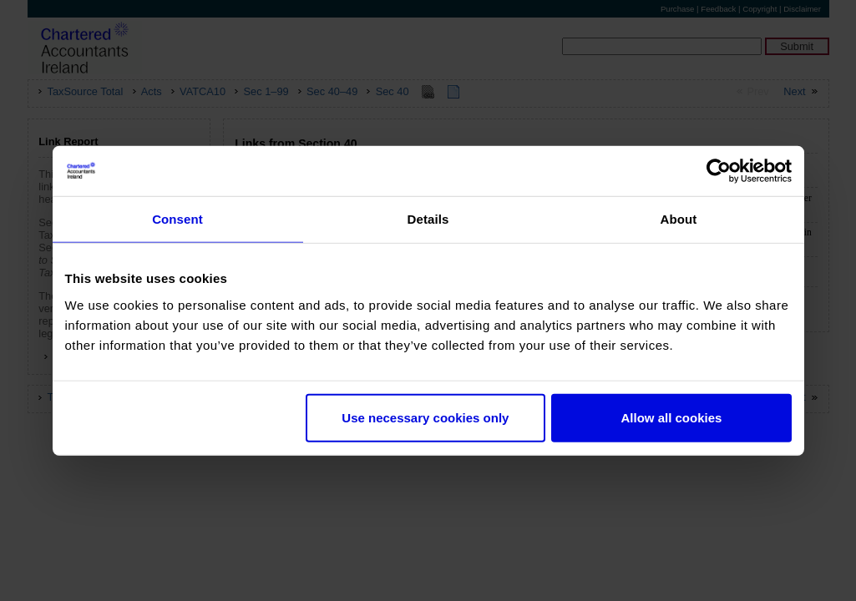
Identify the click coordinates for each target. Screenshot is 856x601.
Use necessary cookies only (425, 417)
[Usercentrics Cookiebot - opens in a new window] (719, 171)
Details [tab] (428, 219)
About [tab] (679, 219)
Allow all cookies (671, 417)
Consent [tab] (177, 219)
